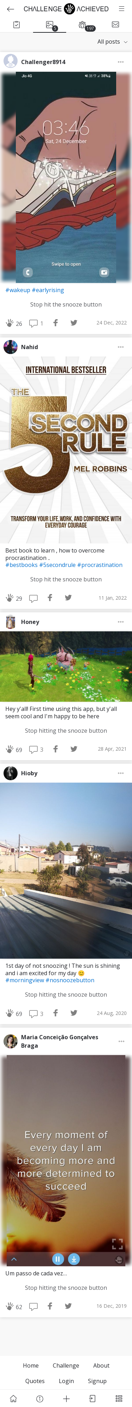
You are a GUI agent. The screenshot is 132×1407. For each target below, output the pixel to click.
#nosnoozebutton (69, 980)
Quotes (35, 1381)
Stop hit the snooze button (66, 304)
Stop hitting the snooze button (66, 730)
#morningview (25, 980)
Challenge (66, 1365)
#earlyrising (48, 290)
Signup (97, 1381)
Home (31, 1365)
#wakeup (18, 290)
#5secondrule (58, 565)
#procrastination (99, 565)
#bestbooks (22, 565)
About (101, 1365)
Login (66, 1381)
